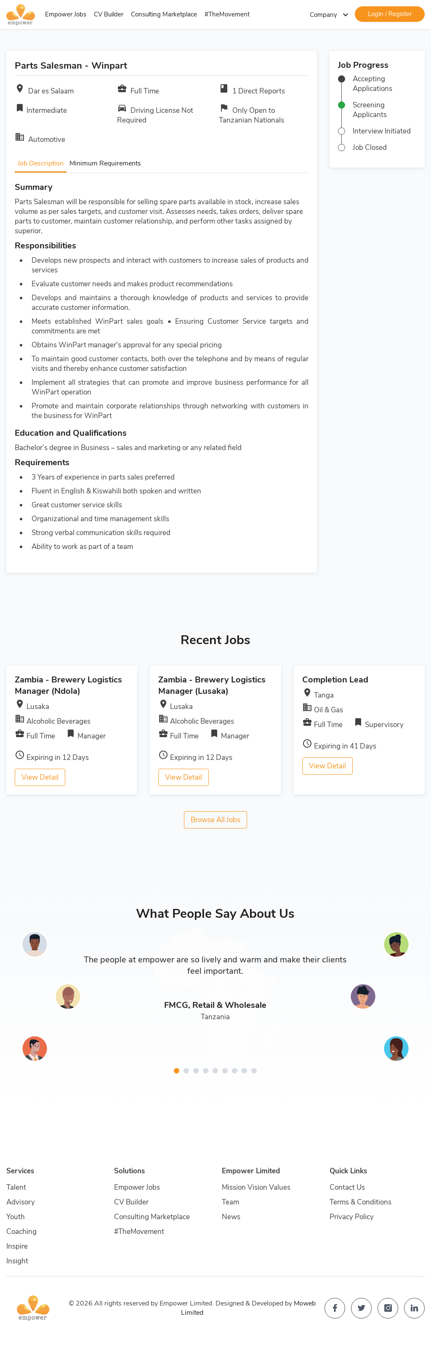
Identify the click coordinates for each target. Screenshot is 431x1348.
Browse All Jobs (215, 820)
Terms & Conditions (360, 1202)
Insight (17, 1261)
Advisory (20, 1202)
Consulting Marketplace (164, 14)
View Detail (40, 777)
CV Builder (108, 14)
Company (330, 15)
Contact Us (347, 1187)
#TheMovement (227, 14)
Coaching (21, 1231)
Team (230, 1202)
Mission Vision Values (256, 1187)
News (231, 1217)
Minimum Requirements (105, 163)
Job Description (41, 163)
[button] (176, 1071)
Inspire (17, 1246)
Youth (15, 1217)
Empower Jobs (65, 14)
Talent (16, 1187)
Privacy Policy (352, 1217)
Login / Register (390, 14)
